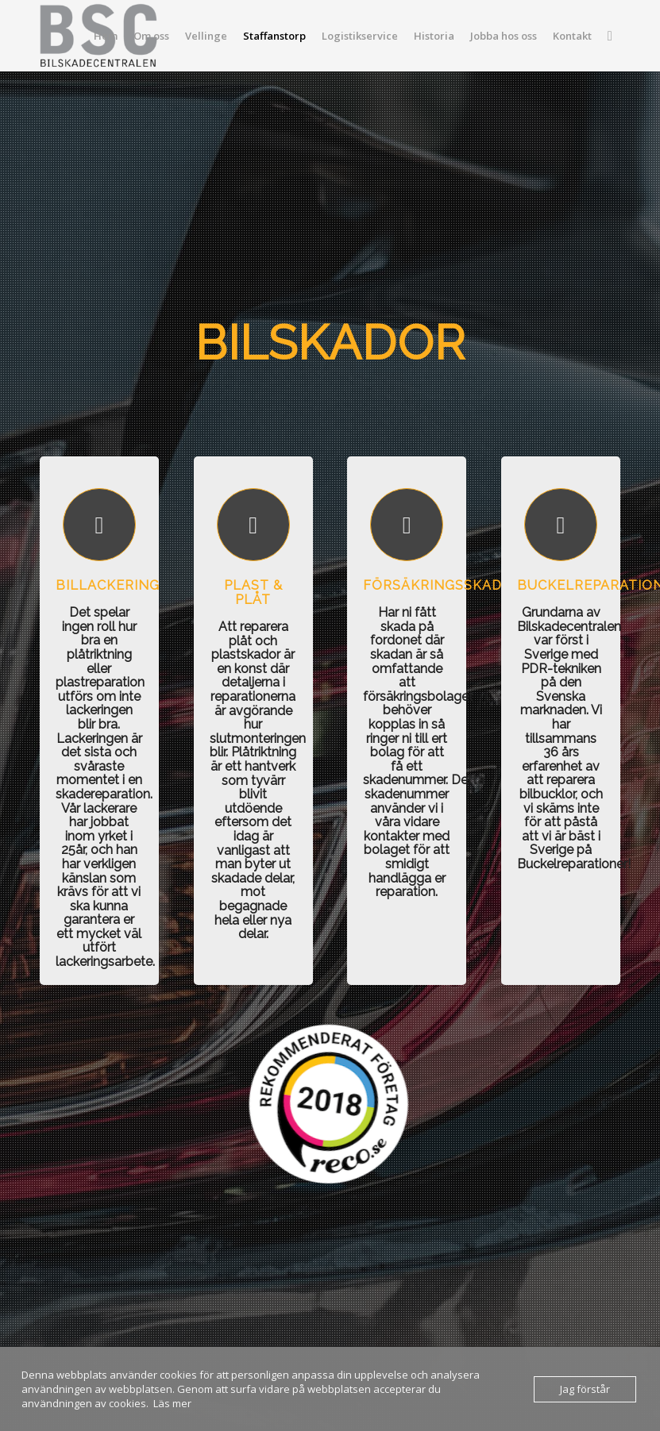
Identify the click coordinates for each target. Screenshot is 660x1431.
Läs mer (172, 1403)
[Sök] (610, 35)
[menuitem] (105, 35)
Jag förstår (585, 1389)
